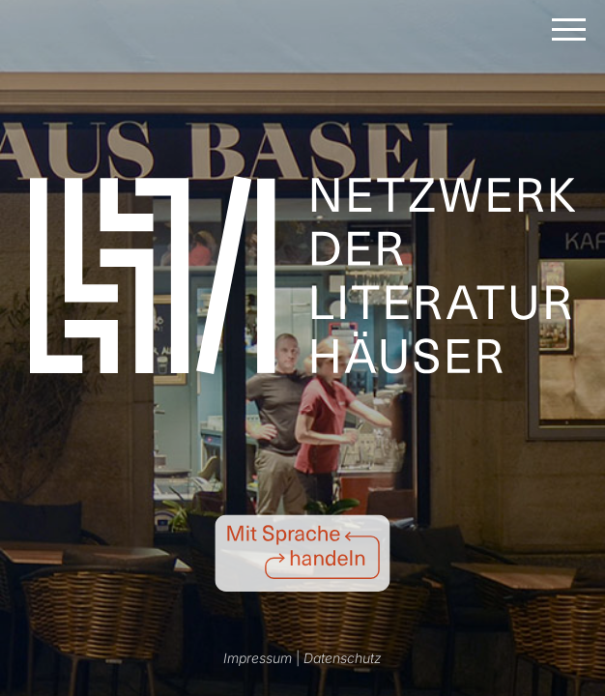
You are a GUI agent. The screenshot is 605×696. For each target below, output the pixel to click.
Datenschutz (342, 658)
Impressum (257, 658)
